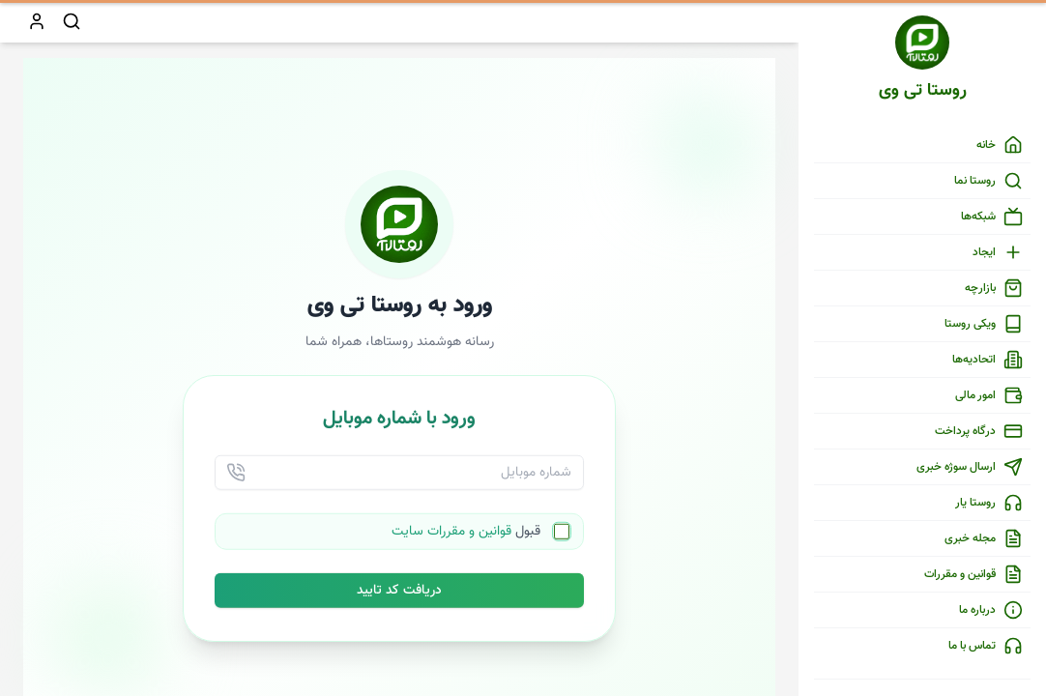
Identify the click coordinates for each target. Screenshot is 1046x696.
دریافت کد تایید (399, 600)
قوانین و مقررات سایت (451, 541)
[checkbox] (561, 541)
